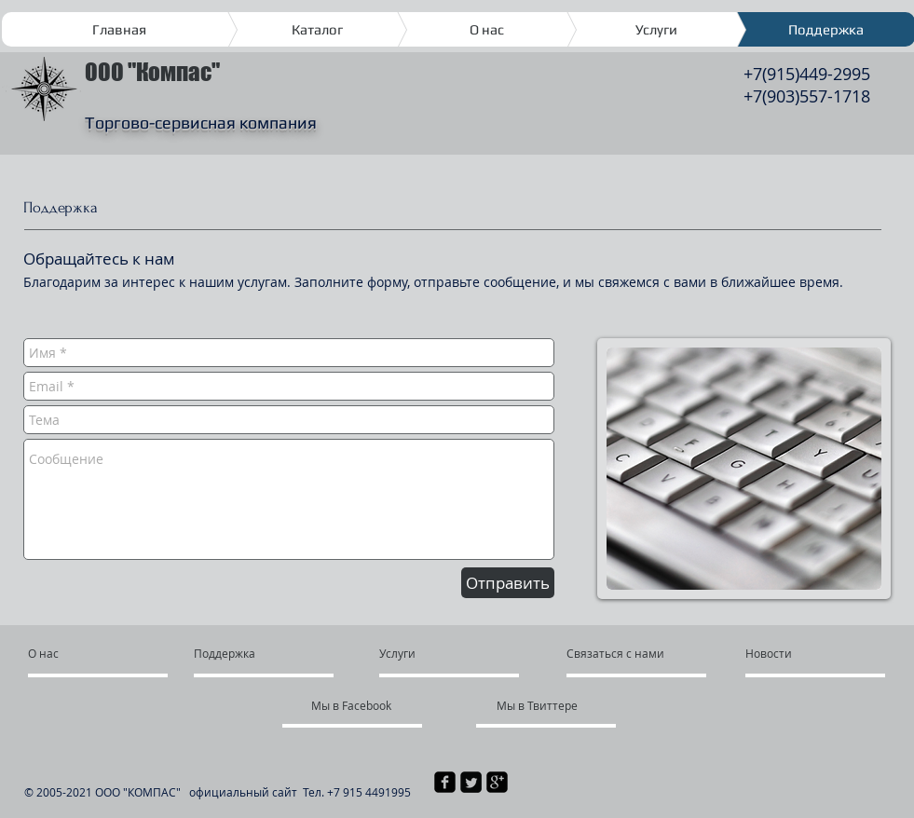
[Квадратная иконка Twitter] (471, 782)
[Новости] (799, 653)
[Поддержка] (238, 653)
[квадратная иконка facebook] (445, 782)
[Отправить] (507, 582)
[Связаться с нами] (633, 653)
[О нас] (99, 653)
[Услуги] (432, 653)
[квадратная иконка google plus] (497, 782)
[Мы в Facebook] (355, 705)
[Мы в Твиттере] (548, 705)
